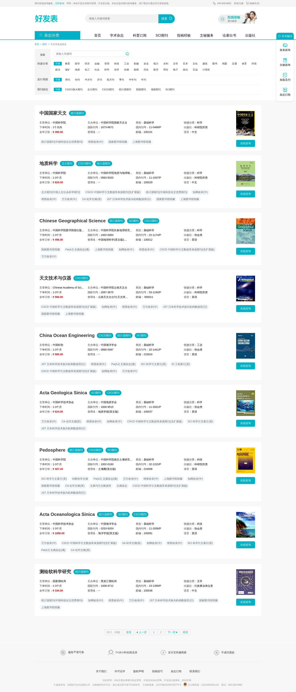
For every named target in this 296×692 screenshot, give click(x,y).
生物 (126, 69)
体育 (244, 63)
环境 (254, 63)
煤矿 (67, 69)
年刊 (143, 79)
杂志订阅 (176, 671)
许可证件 (120, 671)
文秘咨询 (285, 62)
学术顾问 (284, 36)
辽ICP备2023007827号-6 (168, 685)
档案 (224, 63)
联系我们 (195, 671)
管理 (106, 63)
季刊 (121, 79)
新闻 (136, 69)
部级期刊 (141, 89)
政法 (57, 69)
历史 (146, 69)
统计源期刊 (125, 89)
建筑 (205, 63)
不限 (57, 63)
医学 (77, 63)
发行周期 (42, 79)
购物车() (252, 3)
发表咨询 (285, 47)
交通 (234, 63)
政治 (185, 69)
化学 (116, 69)
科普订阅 (139, 35)
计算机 (206, 69)
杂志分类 (51, 35)
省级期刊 (156, 89)
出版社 (250, 35)
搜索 (164, 18)
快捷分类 (42, 63)
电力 (155, 63)
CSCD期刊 (108, 89)
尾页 (185, 632)
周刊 (67, 79)
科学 (106, 69)
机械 (136, 63)
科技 (116, 63)
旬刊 (77, 79)
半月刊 (88, 79)
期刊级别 (42, 89)
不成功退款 (224, 653)
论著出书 (229, 35)
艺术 (185, 63)
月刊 (99, 79)
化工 (87, 69)
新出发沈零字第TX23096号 (126, 685)
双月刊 (110, 79)
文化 (195, 63)
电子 (175, 69)
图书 (214, 63)
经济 (87, 63)
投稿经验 (184, 35)
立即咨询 (59, 3)
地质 (77, 69)
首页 (97, 35)
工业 (126, 63)
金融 (97, 63)
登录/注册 (239, 3)
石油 (195, 69)
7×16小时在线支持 (122, 653)
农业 (146, 63)
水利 (165, 63)
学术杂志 (117, 35)
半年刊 (132, 79)
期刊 (44, 44)
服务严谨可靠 (72, 652)
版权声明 (138, 671)
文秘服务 (207, 35)
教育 (67, 63)
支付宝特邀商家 (173, 653)
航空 (155, 69)
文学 (175, 63)
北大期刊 (92, 89)
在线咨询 (245, 143)
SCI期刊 (162, 35)
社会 (97, 69)
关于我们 (101, 671)
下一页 (172, 632)
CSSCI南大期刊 (73, 89)
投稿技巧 (157, 671)
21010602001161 (210, 685)
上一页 (143, 632)
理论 (165, 69)
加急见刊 (285, 77)
